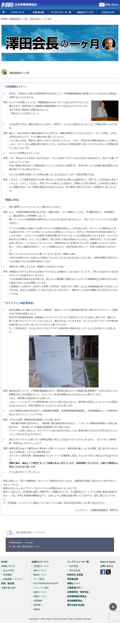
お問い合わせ (106, 566)
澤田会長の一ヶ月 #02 (22, 542)
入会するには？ (8, 587)
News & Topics (108, 562)
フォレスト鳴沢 (41, 587)
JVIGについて (8, 566)
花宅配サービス (41, 566)
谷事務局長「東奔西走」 (79, 592)
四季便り (38, 605)
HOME (4, 19)
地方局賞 (73, 566)
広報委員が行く (74, 587)
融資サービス (40, 592)
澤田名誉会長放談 (75, 605)
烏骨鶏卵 (38, 600)
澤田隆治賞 (72, 579)
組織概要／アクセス (13, 579)
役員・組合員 (7, 583)
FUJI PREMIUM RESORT (46, 583)
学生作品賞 (74, 570)
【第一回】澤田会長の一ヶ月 (25, 546)
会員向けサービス (40, 562)
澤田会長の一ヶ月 (18, 19)
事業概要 (7, 574)
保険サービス (40, 596)
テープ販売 (39, 579)
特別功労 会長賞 (75, 574)
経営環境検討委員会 (77, 596)
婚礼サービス (40, 570)
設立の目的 (8, 570)
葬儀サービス (40, 574)
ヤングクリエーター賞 (78, 562)
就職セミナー (73, 583)
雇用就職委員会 (74, 600)
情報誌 (37, 609)
